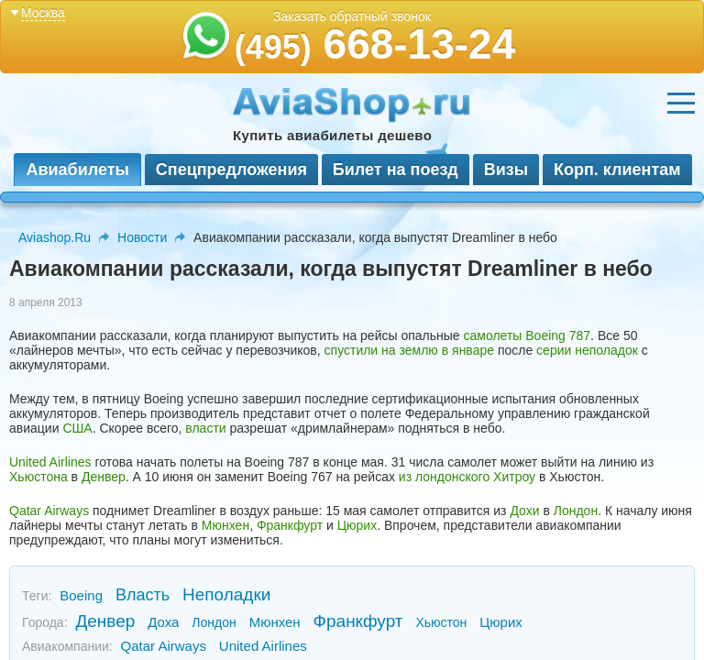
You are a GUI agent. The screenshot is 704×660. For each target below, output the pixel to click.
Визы (506, 169)
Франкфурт (290, 525)
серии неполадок (587, 350)
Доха (163, 622)
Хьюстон (441, 622)
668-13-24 (375, 44)
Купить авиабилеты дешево (332, 135)
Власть (143, 595)
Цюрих (357, 525)
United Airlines (50, 462)
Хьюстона (38, 476)
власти (205, 428)
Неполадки (226, 594)
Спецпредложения (231, 169)
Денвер (104, 476)
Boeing (81, 595)
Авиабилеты (77, 169)
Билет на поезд (395, 169)
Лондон (576, 510)
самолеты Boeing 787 (527, 335)
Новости (142, 237)
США (77, 428)
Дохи (524, 510)
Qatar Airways (49, 510)
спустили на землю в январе (409, 350)
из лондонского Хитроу (467, 476)
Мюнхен (225, 525)
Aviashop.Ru (54, 237)
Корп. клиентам (617, 169)
